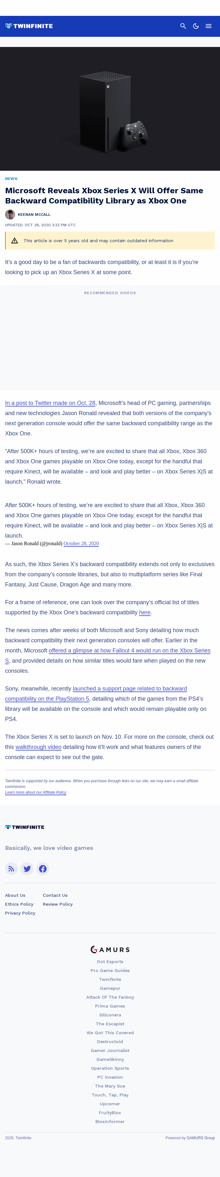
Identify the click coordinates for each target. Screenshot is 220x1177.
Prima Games (110, 1005)
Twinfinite (110, 979)
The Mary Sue (110, 1085)
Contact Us (55, 895)
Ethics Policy (19, 904)
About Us (15, 895)
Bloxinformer (110, 1121)
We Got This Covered (110, 1032)
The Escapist (110, 1023)
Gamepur (110, 988)
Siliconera (110, 1014)
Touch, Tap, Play (110, 1094)
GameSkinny (110, 1059)
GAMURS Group (201, 1138)
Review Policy (58, 904)
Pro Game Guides (110, 970)
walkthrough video (38, 747)
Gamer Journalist (110, 1050)
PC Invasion (110, 1077)
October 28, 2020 (81, 543)
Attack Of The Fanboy (110, 997)
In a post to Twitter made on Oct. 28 (50, 403)
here (145, 612)
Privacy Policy (20, 913)
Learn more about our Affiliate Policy (35, 792)
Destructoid (110, 1041)
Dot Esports (110, 961)
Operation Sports (110, 1068)
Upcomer (110, 1103)
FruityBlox (110, 1112)
